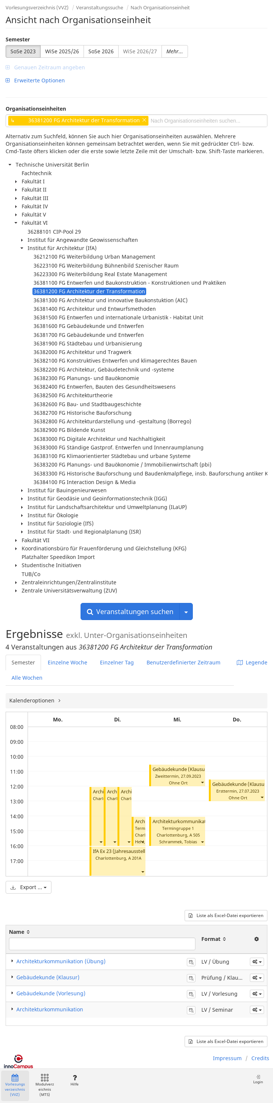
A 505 (194, 835)
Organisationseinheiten (36, 108)
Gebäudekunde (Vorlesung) (50, 993)
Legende (252, 662)
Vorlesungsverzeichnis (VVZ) (37, 7)
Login (258, 1079)
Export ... (28, 887)
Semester (18, 39)
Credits (260, 1058)
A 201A (134, 858)
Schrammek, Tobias (178, 841)
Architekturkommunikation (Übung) (193, 821)
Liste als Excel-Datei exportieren (226, 915)
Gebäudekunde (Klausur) (180, 769)
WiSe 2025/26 (62, 51)
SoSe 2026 (101, 51)
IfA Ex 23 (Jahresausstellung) (124, 851)
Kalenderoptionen (32, 700)
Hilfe (74, 1080)
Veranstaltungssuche (99, 7)
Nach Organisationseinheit (160, 7)
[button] (101, 841)
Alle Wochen (27, 677)
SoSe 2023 (23, 51)
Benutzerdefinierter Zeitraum (183, 662)
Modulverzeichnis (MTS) (44, 1085)
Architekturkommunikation (49, 1009)
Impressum (227, 1058)
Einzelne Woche (67, 662)
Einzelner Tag (117, 662)
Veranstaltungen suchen (130, 611)
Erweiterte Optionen (35, 80)
